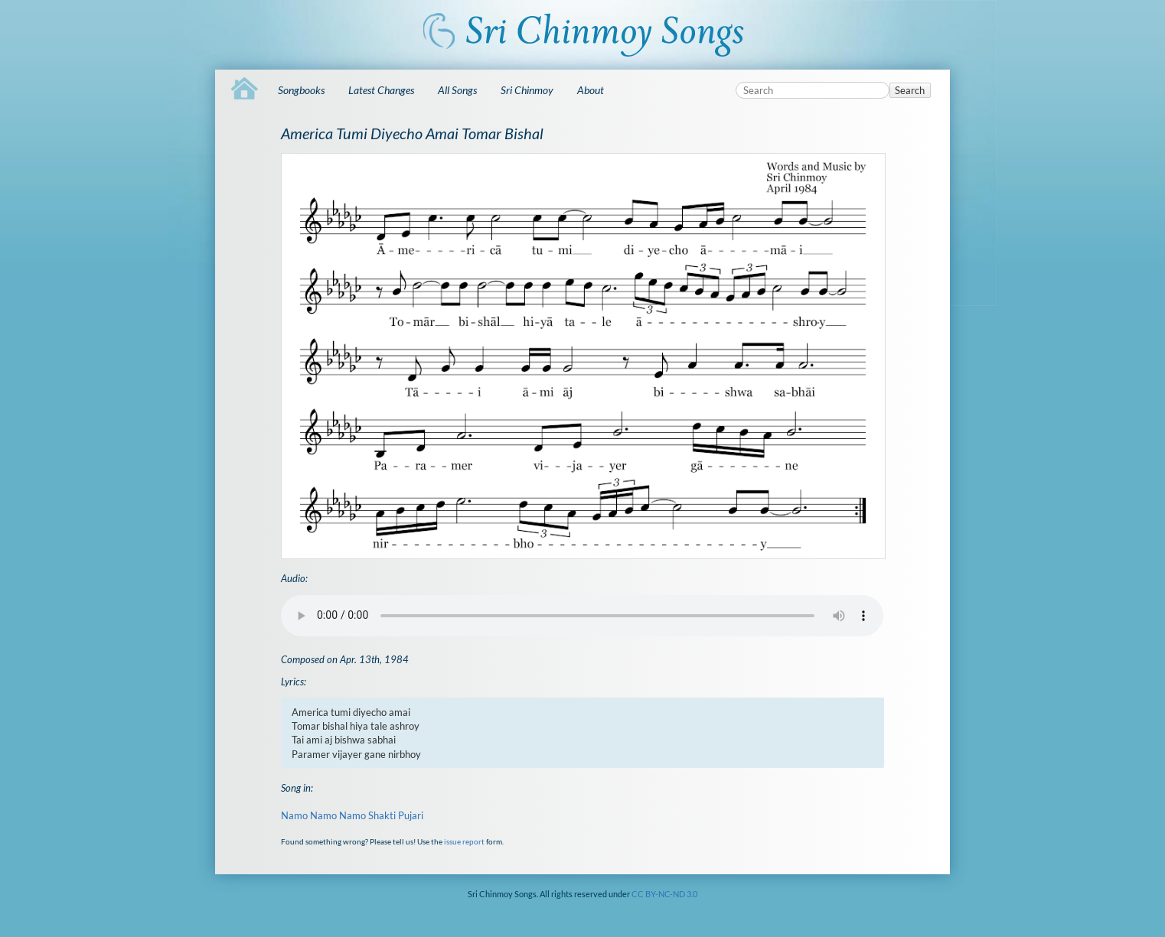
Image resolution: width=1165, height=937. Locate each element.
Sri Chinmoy (527, 89)
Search (910, 90)
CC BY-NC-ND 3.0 (664, 894)
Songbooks (301, 89)
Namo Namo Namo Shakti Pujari (352, 815)
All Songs (457, 89)
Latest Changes (381, 89)
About (590, 89)
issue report (464, 841)
